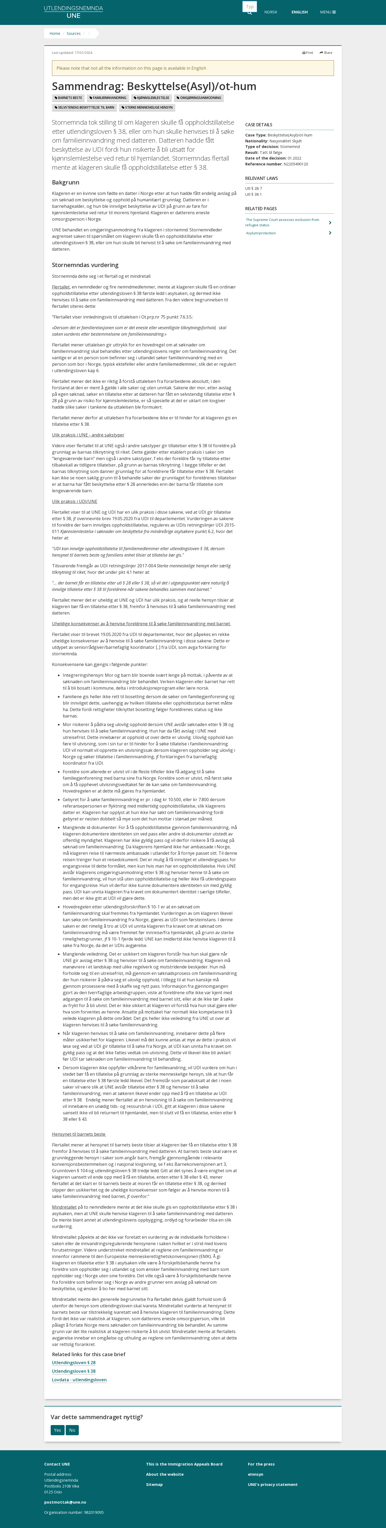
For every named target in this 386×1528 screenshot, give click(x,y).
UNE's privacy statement (273, 1484)
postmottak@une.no (65, 1502)
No (72, 1430)
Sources (74, 33)
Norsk (270, 11)
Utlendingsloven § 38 (73, 1371)
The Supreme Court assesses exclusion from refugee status (285, 222)
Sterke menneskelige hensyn (147, 107)
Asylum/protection (262, 234)
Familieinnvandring (108, 97)
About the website (165, 1474)
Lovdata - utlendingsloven (79, 1380)
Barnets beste (68, 97)
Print (307, 52)
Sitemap (154, 1484)
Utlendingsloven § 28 (73, 1363)
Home (55, 33)
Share (326, 52)
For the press (261, 1464)
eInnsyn (255, 1474)
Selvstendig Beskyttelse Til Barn (84, 107)
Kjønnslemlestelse (151, 97)
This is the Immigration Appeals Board (184, 1464)
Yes (57, 1430)
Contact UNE (57, 1464)
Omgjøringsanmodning (199, 97)
